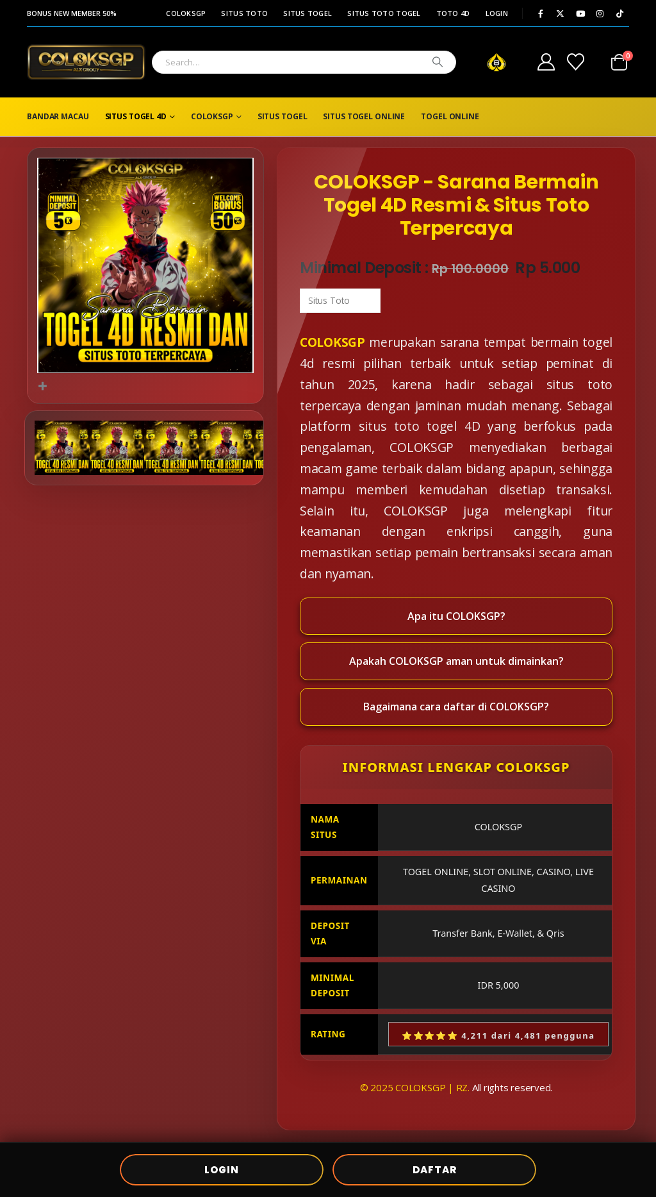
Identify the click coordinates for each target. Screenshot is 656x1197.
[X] (560, 13)
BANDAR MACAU (58, 116)
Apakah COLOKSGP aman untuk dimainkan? (456, 661)
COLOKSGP (186, 13)
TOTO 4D (453, 13)
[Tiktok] (620, 13)
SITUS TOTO (244, 13)
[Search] (437, 62)
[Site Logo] (86, 62)
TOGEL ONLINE (450, 116)
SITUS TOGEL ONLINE (364, 116)
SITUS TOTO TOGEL (383, 13)
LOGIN (497, 13)
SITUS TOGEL (307, 13)
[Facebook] (540, 13)
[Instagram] (600, 13)
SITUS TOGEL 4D (136, 116)
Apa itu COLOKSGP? (456, 616)
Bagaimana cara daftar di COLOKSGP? (456, 706)
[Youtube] (580, 13)
